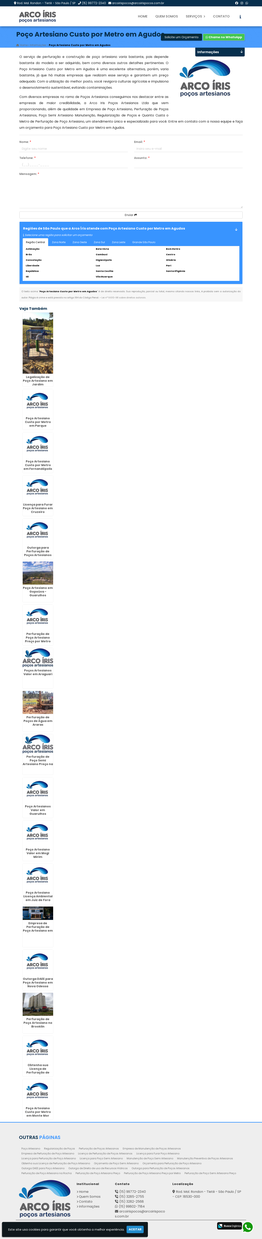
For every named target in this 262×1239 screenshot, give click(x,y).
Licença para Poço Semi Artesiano (101, 1158)
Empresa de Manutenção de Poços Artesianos (152, 1148)
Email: (139, 142)
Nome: (25, 142)
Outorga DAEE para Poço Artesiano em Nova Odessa (38, 982)
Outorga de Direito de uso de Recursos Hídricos (98, 1168)
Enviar (131, 215)
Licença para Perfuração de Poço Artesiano (48, 1158)
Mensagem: (29, 174)
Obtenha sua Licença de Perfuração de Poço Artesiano (55, 1163)
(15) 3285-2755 (131, 1196)
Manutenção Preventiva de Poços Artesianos (205, 1158)
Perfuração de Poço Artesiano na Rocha (46, 1173)
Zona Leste (118, 242)
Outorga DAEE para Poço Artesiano (42, 1168)
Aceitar (135, 1229)
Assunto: (142, 158)
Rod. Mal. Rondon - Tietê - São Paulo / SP (46, 3)
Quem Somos (166, 16)
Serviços (195, 16)
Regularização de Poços (59, 1148)
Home (142, 16)
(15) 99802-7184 (132, 1206)
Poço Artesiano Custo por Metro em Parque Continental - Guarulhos (38, 425)
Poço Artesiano (30, 1148)
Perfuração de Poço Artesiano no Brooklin (37, 1023)
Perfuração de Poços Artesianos (99, 1148)
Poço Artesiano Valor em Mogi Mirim (38, 853)
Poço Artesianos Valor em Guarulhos (38, 810)
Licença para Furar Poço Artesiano (157, 1153)
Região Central (35, 242)
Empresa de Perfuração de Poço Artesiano (47, 1153)
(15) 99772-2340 (94, 3)
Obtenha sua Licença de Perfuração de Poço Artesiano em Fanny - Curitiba (38, 1072)
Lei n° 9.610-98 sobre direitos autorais (124, 297)
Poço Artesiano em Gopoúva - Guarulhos (38, 591)
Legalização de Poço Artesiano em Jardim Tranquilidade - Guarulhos (38, 384)
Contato (221, 16)
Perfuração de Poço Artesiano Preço (98, 1173)
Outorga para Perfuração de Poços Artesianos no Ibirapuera (37, 553)
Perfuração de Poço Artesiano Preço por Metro (152, 1173)
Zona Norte (59, 242)
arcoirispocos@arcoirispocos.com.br (138, 3)
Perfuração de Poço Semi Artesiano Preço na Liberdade (38, 762)
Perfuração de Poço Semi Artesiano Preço (210, 1173)
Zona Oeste (80, 242)
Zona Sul (99, 242)
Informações (89, 1206)
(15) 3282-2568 (131, 1201)
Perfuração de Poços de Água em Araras (37, 721)
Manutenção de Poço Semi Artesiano (150, 1158)
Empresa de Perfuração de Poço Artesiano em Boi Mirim (38, 928)
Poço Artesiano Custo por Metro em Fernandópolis (37, 465)
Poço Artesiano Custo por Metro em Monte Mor (38, 1112)
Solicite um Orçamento (182, 37)
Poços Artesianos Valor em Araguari (37, 672)
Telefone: (27, 158)
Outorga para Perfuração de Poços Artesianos (160, 1168)
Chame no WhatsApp (224, 37)
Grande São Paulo (143, 242)
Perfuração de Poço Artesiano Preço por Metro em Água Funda (38, 639)
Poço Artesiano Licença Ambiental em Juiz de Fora (38, 896)
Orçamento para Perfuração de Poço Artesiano (172, 1163)
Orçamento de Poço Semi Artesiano (116, 1163)
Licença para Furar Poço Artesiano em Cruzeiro (38, 508)
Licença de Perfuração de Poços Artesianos (105, 1153)
